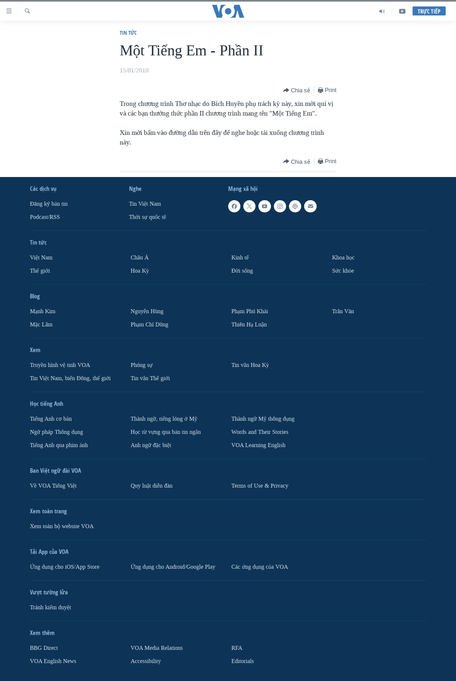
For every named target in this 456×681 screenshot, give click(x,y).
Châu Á (140, 257)
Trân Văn (343, 311)
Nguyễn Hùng (147, 311)
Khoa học (343, 257)
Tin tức (128, 32)
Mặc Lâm (41, 324)
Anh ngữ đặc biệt (151, 445)
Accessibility (146, 661)
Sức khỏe (343, 271)
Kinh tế (240, 257)
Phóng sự (142, 365)
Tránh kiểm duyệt (50, 607)
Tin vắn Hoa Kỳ (250, 365)
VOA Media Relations (157, 648)
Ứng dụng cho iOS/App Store (64, 567)
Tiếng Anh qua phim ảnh (59, 445)
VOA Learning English (258, 445)
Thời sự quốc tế (147, 217)
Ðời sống (242, 271)
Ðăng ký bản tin (49, 204)
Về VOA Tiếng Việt (53, 486)
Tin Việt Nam (145, 204)
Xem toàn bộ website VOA (62, 526)
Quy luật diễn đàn (151, 486)
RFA (236, 648)
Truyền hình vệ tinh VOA (60, 365)
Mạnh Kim (42, 311)
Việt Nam (41, 257)
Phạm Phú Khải (249, 311)
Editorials (242, 661)
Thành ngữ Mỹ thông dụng (262, 419)
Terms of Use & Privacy (259, 486)
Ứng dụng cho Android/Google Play (173, 567)
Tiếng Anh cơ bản (51, 419)
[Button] (296, 90)
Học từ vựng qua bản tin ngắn (166, 432)
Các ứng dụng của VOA (259, 567)
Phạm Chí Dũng (149, 324)
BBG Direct (44, 648)
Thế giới (40, 271)
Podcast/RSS (45, 217)
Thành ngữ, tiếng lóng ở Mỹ (164, 419)
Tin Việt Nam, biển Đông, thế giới (70, 378)
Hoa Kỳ (140, 271)
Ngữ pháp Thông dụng (56, 432)
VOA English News (53, 661)
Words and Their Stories (259, 432)
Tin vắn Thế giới (150, 378)
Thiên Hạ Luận (249, 324)
